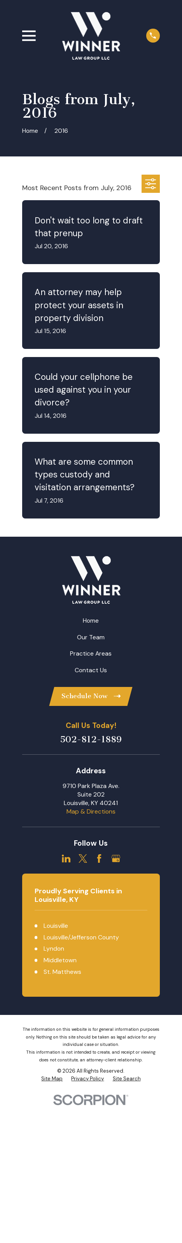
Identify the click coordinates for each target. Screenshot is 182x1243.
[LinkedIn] (66, 858)
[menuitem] (52, 1078)
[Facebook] (99, 858)
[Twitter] (83, 858)
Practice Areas (91, 653)
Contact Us (91, 670)
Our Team (91, 637)
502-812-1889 (91, 739)
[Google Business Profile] (116, 858)
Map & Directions (91, 811)
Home (91, 620)
